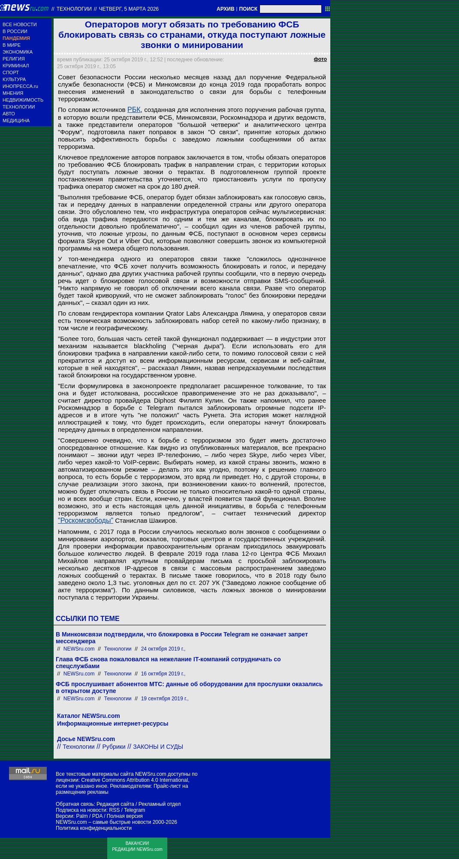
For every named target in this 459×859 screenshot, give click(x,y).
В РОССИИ (15, 31)
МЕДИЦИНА (16, 120)
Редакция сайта (115, 804)
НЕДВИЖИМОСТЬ (23, 99)
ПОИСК (248, 9)
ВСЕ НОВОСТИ (20, 24)
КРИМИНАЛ (16, 65)
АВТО (9, 113)
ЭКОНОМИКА (18, 51)
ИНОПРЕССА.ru (20, 86)
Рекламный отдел (160, 804)
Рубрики (113, 746)
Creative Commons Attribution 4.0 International (134, 780)
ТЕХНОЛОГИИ (19, 106)
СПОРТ (11, 72)
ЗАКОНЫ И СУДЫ (158, 746)
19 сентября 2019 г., (165, 699)
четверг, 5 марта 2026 (129, 9)
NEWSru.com (79, 649)
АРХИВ (226, 9)
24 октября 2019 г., (163, 649)
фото (320, 59)
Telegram (134, 810)
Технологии (74, 9)
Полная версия (125, 816)
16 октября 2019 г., (163, 674)
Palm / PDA (89, 816)
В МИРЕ (12, 45)
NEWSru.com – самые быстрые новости (103, 822)
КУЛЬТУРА (14, 79)
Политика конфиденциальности (94, 828)
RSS (114, 810)
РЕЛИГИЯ (14, 58)
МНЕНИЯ (13, 93)
